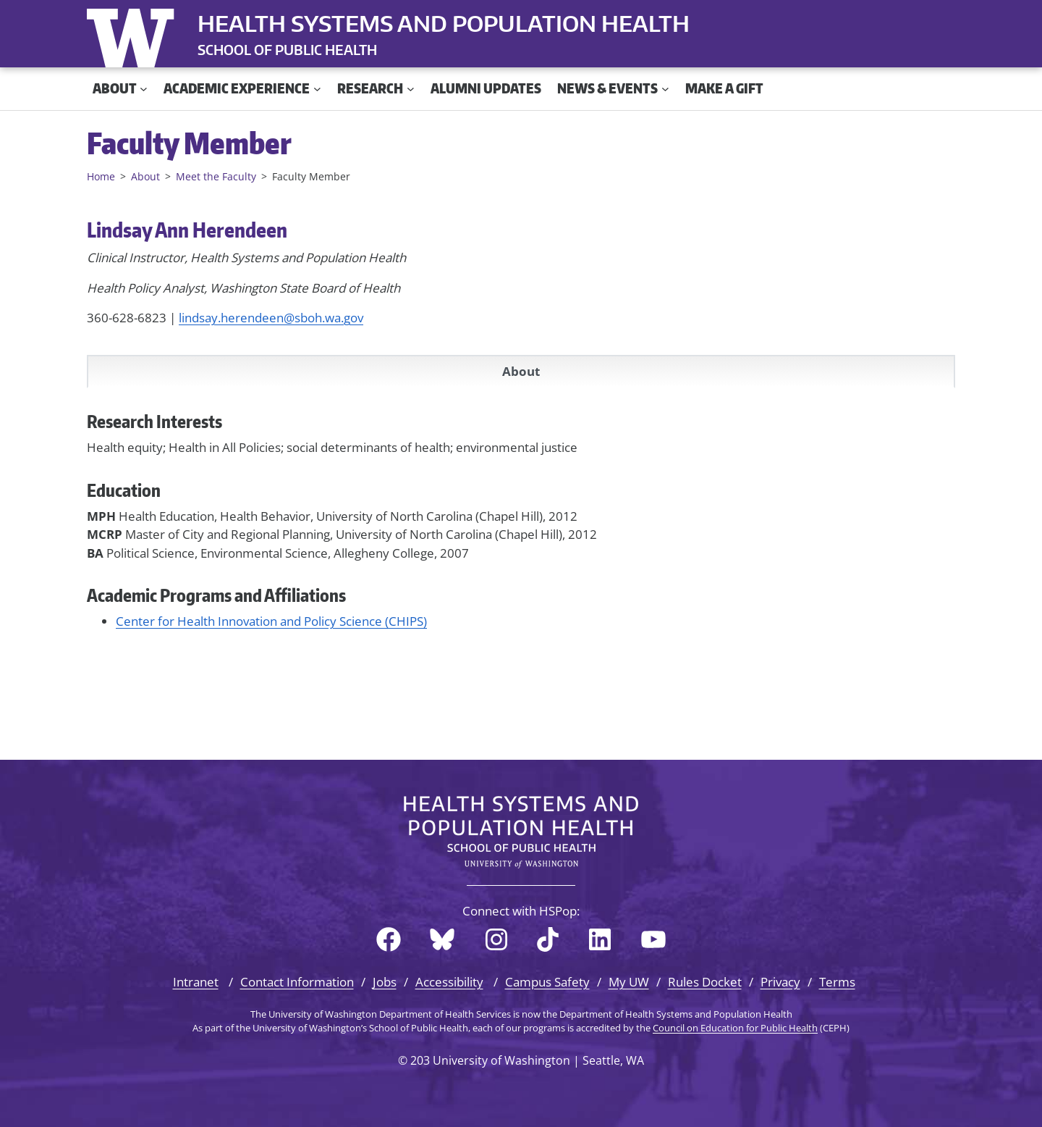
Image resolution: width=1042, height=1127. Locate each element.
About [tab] (521, 371)
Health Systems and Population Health (444, 23)
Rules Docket (705, 981)
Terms (837, 981)
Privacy (780, 981)
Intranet (196, 981)
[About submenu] (144, 89)
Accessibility (449, 981)
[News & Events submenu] (665, 89)
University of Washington (134, 34)
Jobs (385, 981)
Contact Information (297, 981)
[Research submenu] (411, 89)
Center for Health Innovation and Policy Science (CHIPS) (271, 621)
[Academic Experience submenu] (317, 89)
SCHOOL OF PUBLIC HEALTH (287, 49)
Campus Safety (547, 981)
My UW (629, 981)
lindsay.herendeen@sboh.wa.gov (271, 317)
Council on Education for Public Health (735, 1027)
